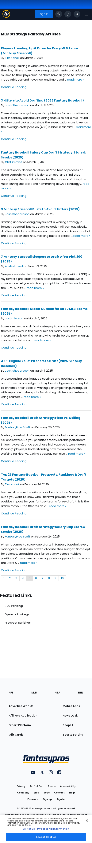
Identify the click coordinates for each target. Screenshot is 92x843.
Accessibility (68, 786)
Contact (59, 792)
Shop (68, 725)
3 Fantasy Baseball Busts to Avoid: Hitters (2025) (40, 209)
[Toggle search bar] (77, 14)
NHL (80, 692)
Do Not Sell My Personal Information (45, 828)
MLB (34, 692)
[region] (46, 829)
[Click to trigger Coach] (58, 14)
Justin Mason (14, 318)
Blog (36, 792)
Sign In (60, 799)
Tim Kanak (12, 58)
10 (62, 578)
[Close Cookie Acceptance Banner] (87, 820)
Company (23, 792)
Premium (32, 799)
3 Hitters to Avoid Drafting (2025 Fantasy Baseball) (42, 100)
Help (72, 792)
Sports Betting (73, 735)
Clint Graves (13, 162)
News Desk (70, 715)
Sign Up (47, 799)
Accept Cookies (46, 837)
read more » (75, 80)
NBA (57, 692)
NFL (11, 692)
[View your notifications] (67, 14)
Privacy (21, 786)
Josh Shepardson (17, 105)
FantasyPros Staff (17, 427)
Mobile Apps (71, 706)
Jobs (47, 792)
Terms (52, 786)
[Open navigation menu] (86, 14)
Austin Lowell (14, 266)
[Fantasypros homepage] (6, 17)
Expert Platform (20, 725)
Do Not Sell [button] (36, 786)
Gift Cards (16, 735)
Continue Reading (13, 87)
